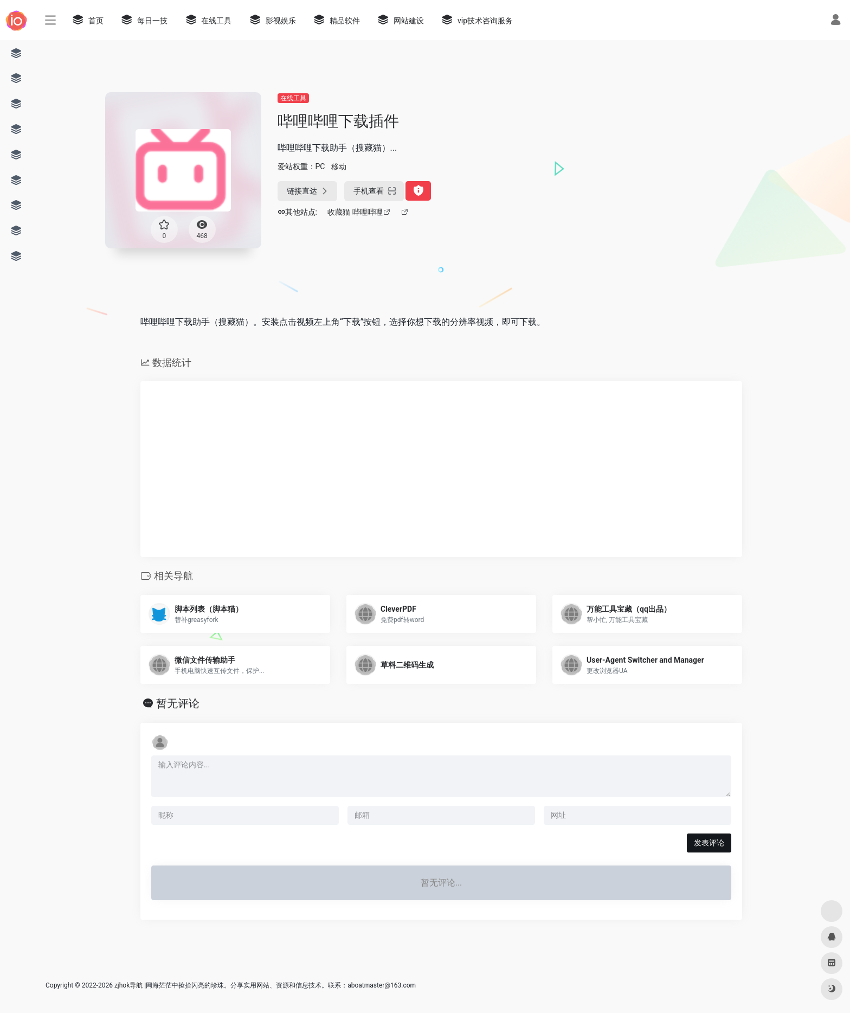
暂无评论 (177, 703)
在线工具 (293, 98)
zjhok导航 (128, 985)
